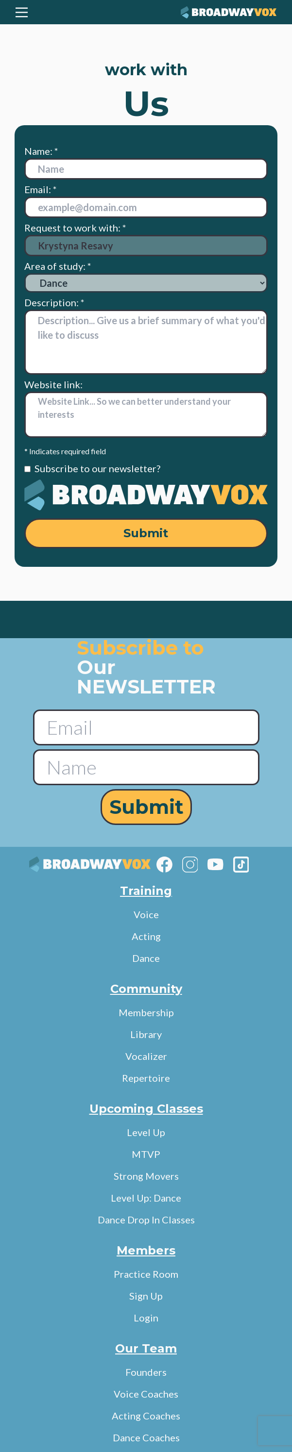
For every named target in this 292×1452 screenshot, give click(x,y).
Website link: (53, 384)
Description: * (54, 302)
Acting (146, 936)
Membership (146, 1012)
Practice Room (146, 1274)
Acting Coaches (146, 1415)
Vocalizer (146, 1056)
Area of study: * (146, 276)
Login (146, 1317)
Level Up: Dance (146, 1198)
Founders (146, 1372)
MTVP (146, 1154)
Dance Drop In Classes (146, 1219)
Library (146, 1034)
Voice (146, 914)
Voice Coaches (146, 1394)
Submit (145, 533)
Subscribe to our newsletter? (97, 468)
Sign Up (146, 1296)
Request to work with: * (146, 239)
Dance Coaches (146, 1437)
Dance (146, 958)
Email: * (40, 189)
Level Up (146, 1132)
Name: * (41, 151)
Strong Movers (146, 1176)
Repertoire (146, 1078)
